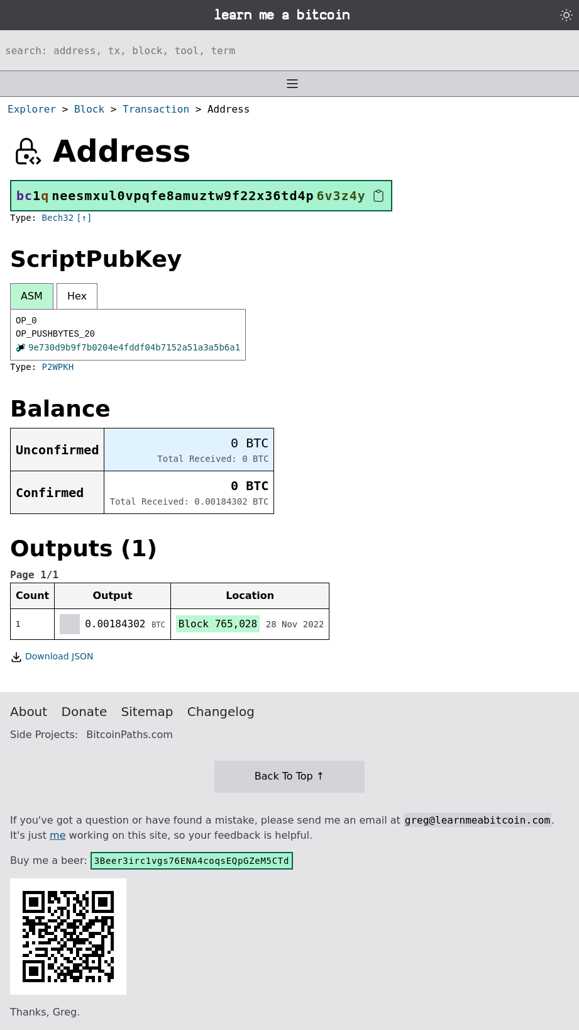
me (57, 835)
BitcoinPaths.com (129, 735)
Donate (85, 711)
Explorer (32, 109)
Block (89, 109)
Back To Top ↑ (289, 776)
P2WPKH (58, 367)
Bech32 (58, 218)
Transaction (156, 109)
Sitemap (147, 711)
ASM (32, 296)
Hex (77, 296)
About (28, 711)
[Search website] (289, 50)
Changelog (221, 711)
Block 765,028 (218, 624)
